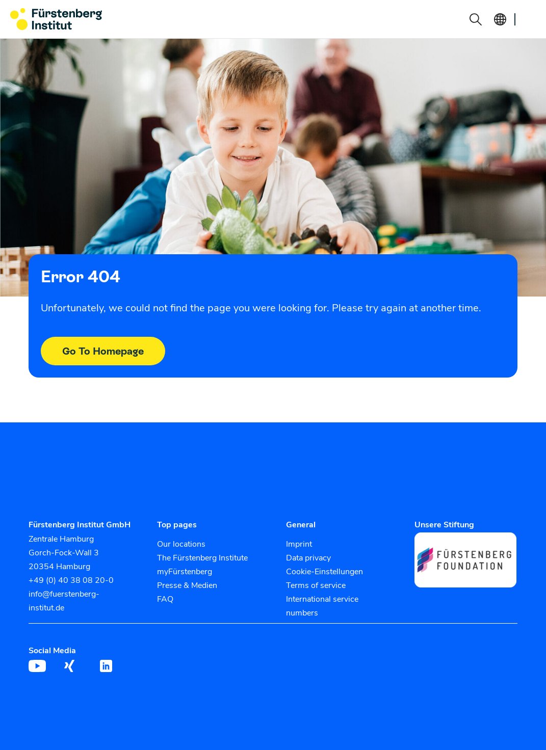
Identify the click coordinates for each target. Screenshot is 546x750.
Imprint (299, 544)
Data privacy (308, 558)
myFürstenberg (184, 571)
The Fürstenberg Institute (202, 558)
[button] (476, 19)
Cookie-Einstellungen (324, 571)
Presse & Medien (187, 585)
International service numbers (322, 606)
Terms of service (316, 585)
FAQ (165, 599)
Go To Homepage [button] (103, 351)
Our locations (181, 544)
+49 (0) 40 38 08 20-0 (71, 580)
